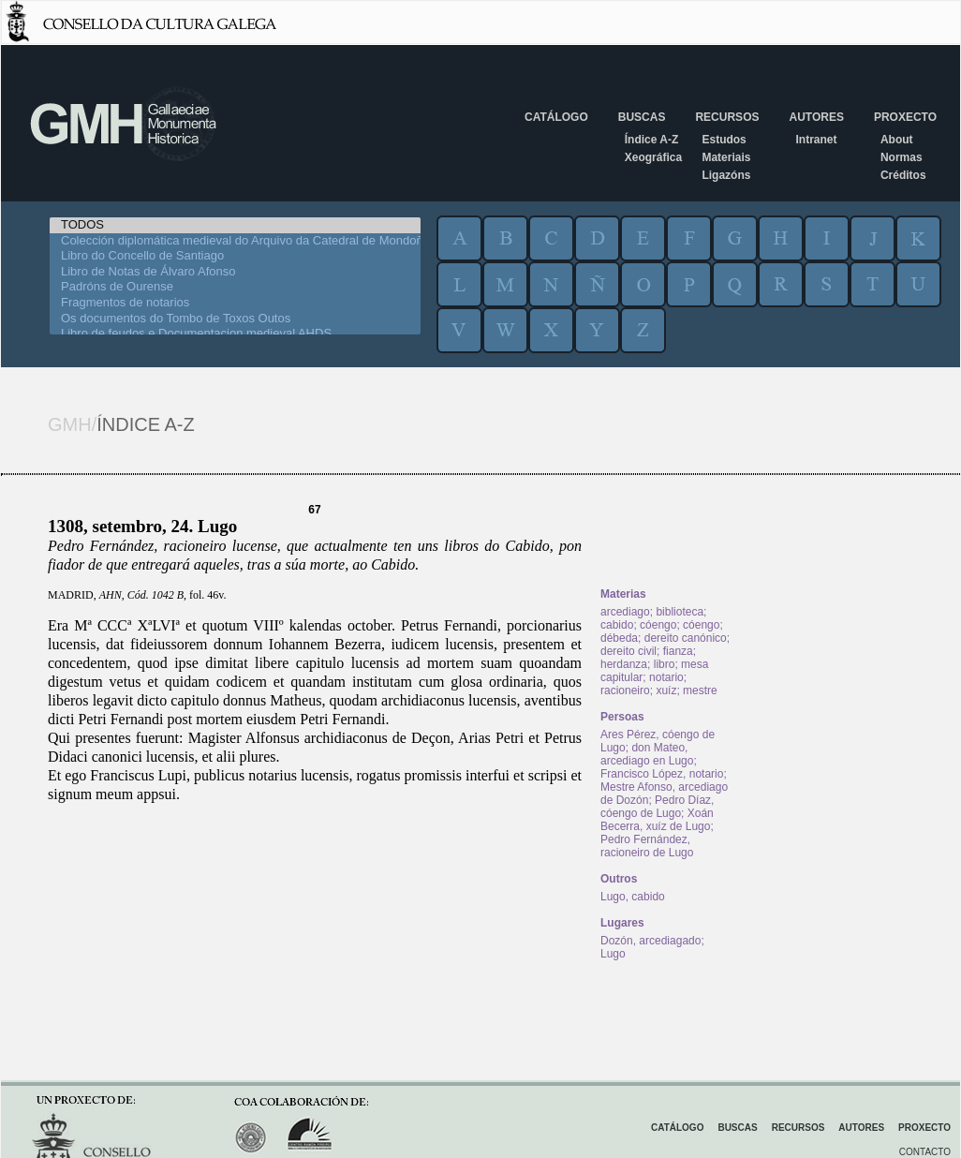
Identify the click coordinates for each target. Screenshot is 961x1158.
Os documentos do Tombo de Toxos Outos (235, 319)
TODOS (235, 225)
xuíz (666, 690)
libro (664, 664)
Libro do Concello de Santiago (235, 256)
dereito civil (628, 651)
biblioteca (679, 611)
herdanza (623, 664)
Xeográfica (653, 157)
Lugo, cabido (632, 896)
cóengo (658, 624)
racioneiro (625, 690)
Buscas (642, 117)
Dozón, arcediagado (650, 940)
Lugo (613, 953)
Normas (901, 157)
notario (666, 677)
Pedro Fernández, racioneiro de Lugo (646, 846)
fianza (678, 651)
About (896, 139)
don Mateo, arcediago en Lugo (646, 754)
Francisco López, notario (661, 773)
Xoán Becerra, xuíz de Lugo (657, 820)
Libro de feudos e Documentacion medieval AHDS (235, 334)
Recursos (727, 117)
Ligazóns (726, 175)
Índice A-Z (652, 139)
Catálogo (556, 117)
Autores (816, 117)
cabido (616, 624)
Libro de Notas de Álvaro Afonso (235, 272)
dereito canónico (685, 638)
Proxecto (905, 117)
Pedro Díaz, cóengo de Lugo (657, 807)
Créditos (903, 175)
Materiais (726, 157)
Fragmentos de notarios (235, 303)
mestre (700, 690)
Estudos (724, 139)
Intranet (815, 139)
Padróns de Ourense (235, 287)
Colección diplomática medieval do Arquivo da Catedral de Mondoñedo (235, 241)
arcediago (625, 611)
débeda (619, 638)
